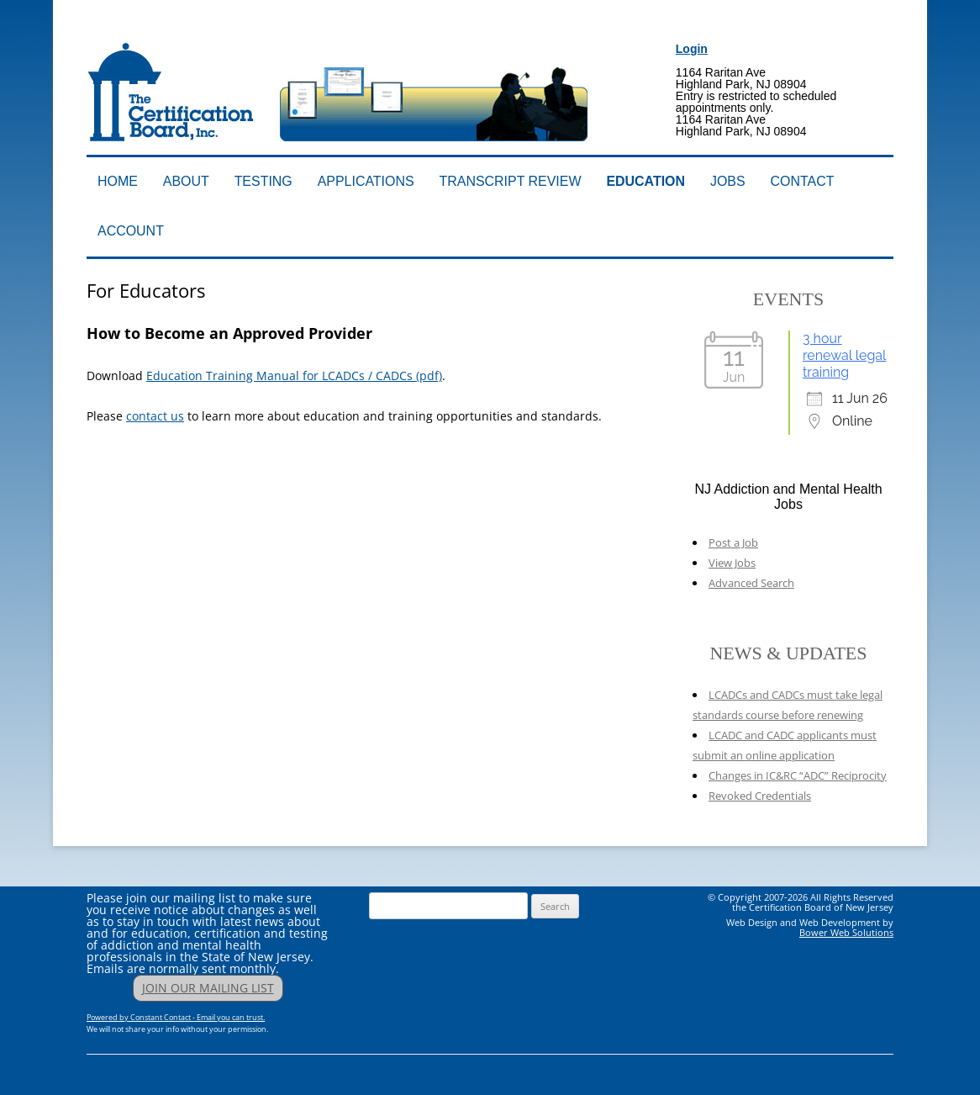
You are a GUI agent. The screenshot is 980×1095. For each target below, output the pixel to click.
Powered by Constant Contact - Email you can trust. (176, 1017)
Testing (263, 181)
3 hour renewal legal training (844, 355)
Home (117, 181)
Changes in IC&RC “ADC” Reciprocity (798, 775)
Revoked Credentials (760, 795)
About (186, 181)
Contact (803, 181)
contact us (155, 416)
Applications (366, 181)
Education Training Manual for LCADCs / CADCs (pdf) (294, 376)
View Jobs (732, 562)
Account (130, 231)
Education (645, 181)
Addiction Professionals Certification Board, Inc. (324, 31)
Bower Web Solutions (846, 932)
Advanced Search (751, 582)
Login (692, 49)
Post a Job (733, 542)
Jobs (728, 181)
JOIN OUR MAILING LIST (208, 988)
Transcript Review (511, 181)
